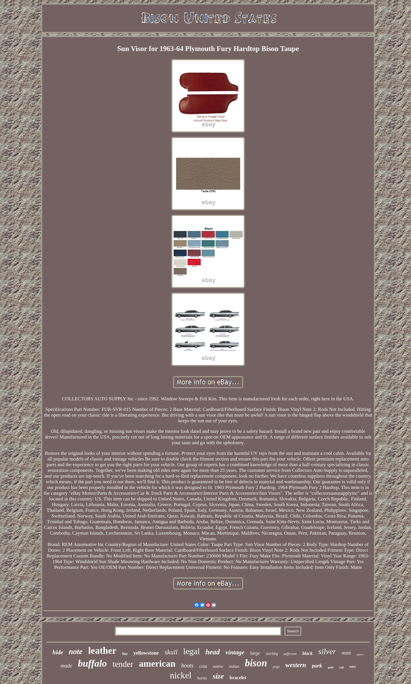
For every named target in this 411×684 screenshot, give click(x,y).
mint (346, 653)
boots (187, 665)
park (317, 666)
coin (203, 666)
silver (327, 651)
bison (256, 663)
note (75, 651)
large (255, 653)
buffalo (92, 663)
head (213, 652)
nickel (181, 675)
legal (191, 651)
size (218, 676)
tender (122, 664)
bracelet (237, 677)
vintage (234, 652)
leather (102, 651)
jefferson (290, 653)
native (218, 666)
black (308, 653)
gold (330, 667)
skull (170, 652)
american (157, 663)
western (295, 665)
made (66, 666)
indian (234, 666)
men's (360, 654)
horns (202, 678)
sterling (272, 653)
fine (125, 654)
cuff (341, 667)
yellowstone (146, 653)
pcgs (276, 666)
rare (352, 667)
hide (58, 652)
